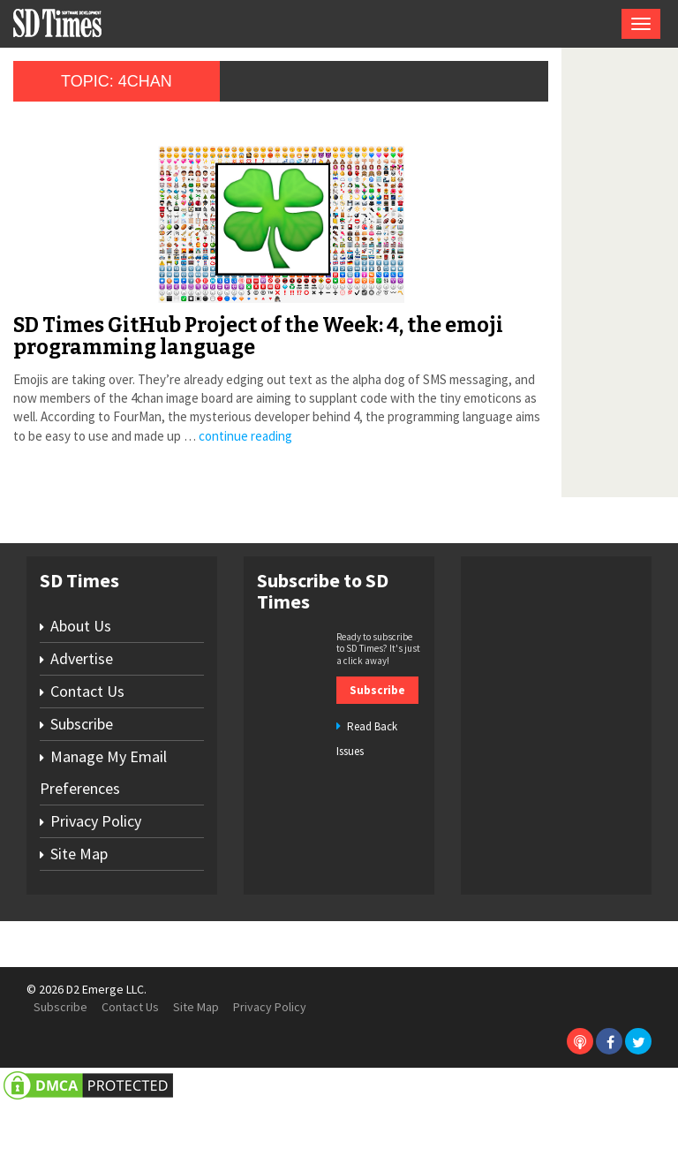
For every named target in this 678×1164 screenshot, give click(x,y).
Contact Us (87, 751)
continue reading (75, 496)
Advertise (81, 718)
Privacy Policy (95, 881)
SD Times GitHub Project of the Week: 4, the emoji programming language (177, 347)
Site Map (79, 913)
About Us (80, 686)
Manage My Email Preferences (103, 832)
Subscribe (81, 784)
